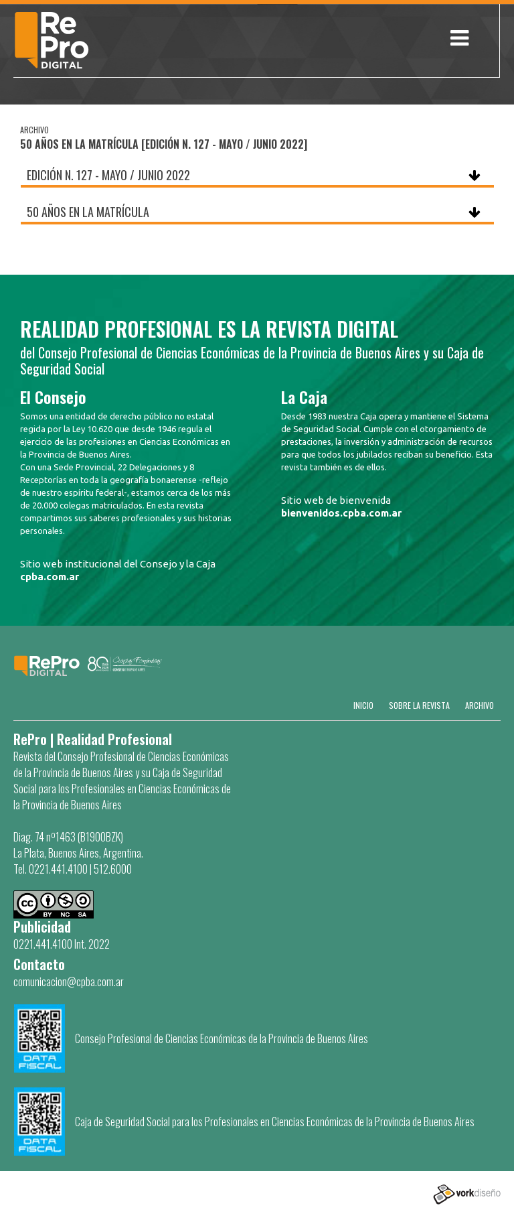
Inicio (363, 705)
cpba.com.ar (49, 576)
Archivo (479, 705)
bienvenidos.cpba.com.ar (341, 513)
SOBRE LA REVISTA (419, 705)
